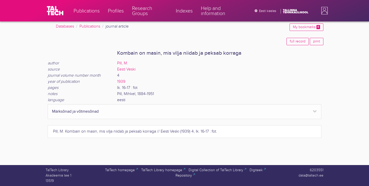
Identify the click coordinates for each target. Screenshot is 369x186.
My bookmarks (306, 27)
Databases (65, 26)
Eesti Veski (126, 69)
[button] (323, 10)
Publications (89, 26)
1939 (121, 81)
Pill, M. (122, 63)
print (316, 41)
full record (297, 41)
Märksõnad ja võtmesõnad (75, 111)
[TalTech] (55, 11)
